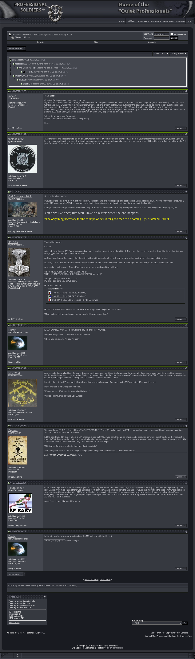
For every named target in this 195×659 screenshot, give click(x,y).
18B (70, 35)
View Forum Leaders (178, 633)
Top (190, 636)
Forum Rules (14, 623)
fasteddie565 (16, 138)
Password (148, 38)
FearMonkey (16, 487)
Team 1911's (23, 60)
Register (41, 42)
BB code (12, 612)
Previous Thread (91, 580)
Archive (183, 636)
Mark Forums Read (159, 633)
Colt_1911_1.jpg (59, 293)
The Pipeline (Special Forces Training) (50, 35)
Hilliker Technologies (114, 648)
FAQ (96, 42)
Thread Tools (159, 54)
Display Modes (177, 54)
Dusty (11, 329)
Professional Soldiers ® (22, 35)
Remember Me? (178, 34)
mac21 (12, 96)
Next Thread (105, 580)
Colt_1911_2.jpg (59, 296)
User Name (148, 34)
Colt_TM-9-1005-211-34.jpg (65, 300)
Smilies (12, 614)
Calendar (152, 42)
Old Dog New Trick (20, 196)
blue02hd (14, 373)
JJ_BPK (13, 242)
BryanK (13, 430)
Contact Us (150, 636)
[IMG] (11, 616)
